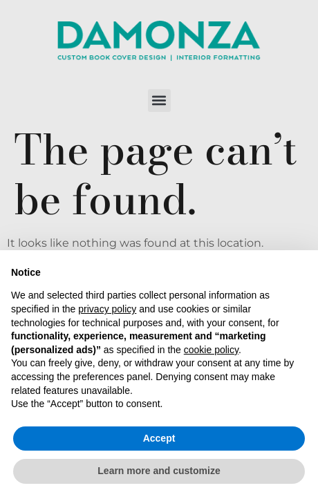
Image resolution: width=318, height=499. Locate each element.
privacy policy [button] (107, 308)
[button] (159, 100)
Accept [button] (159, 438)
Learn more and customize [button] (158, 470)
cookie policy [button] (211, 349)
